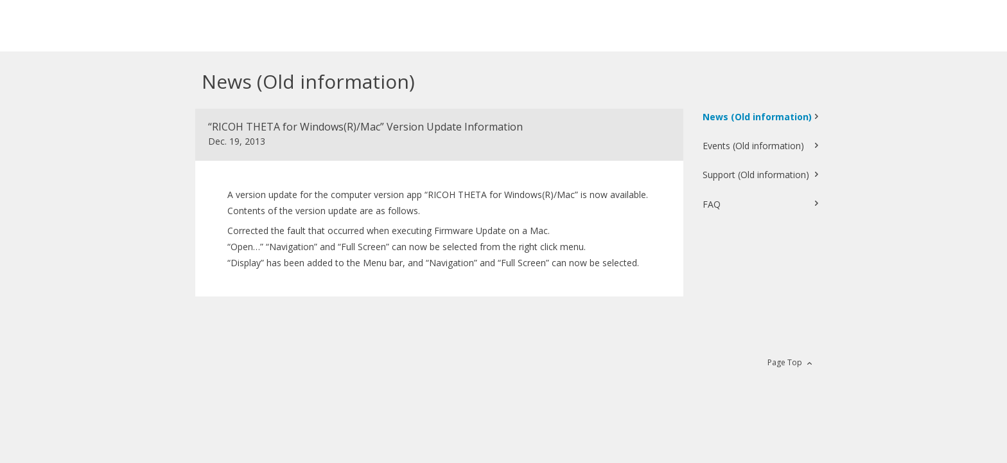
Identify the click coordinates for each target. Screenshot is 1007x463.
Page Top (784, 362)
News (757, 117)
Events (753, 146)
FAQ (712, 204)
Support (756, 175)
